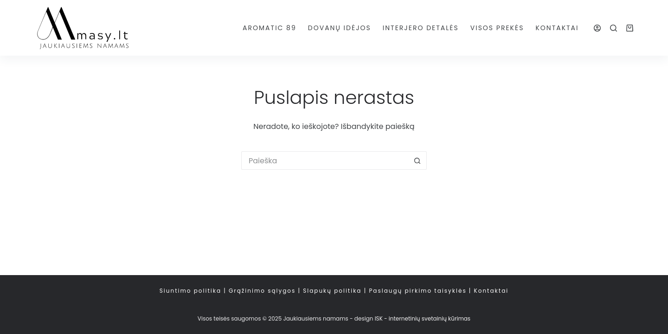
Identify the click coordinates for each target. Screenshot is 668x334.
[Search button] (417, 160)
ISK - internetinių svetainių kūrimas (423, 318)
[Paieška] (613, 28)
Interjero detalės (421, 27)
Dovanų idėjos (339, 27)
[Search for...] (324, 160)
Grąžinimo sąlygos (262, 291)
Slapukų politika (332, 291)
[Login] (597, 28)
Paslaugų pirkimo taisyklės (417, 291)
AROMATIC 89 (269, 27)
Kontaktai (556, 27)
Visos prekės (497, 27)
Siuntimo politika (190, 291)
